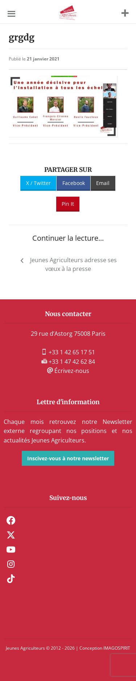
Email (103, 183)
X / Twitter (38, 183)
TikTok (11, 578)
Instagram (11, 564)
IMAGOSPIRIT (116, 648)
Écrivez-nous (68, 371)
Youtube (11, 549)
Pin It (68, 203)
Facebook (73, 183)
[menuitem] (68, 520)
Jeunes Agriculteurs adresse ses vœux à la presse (73, 264)
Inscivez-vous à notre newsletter (68, 458)
